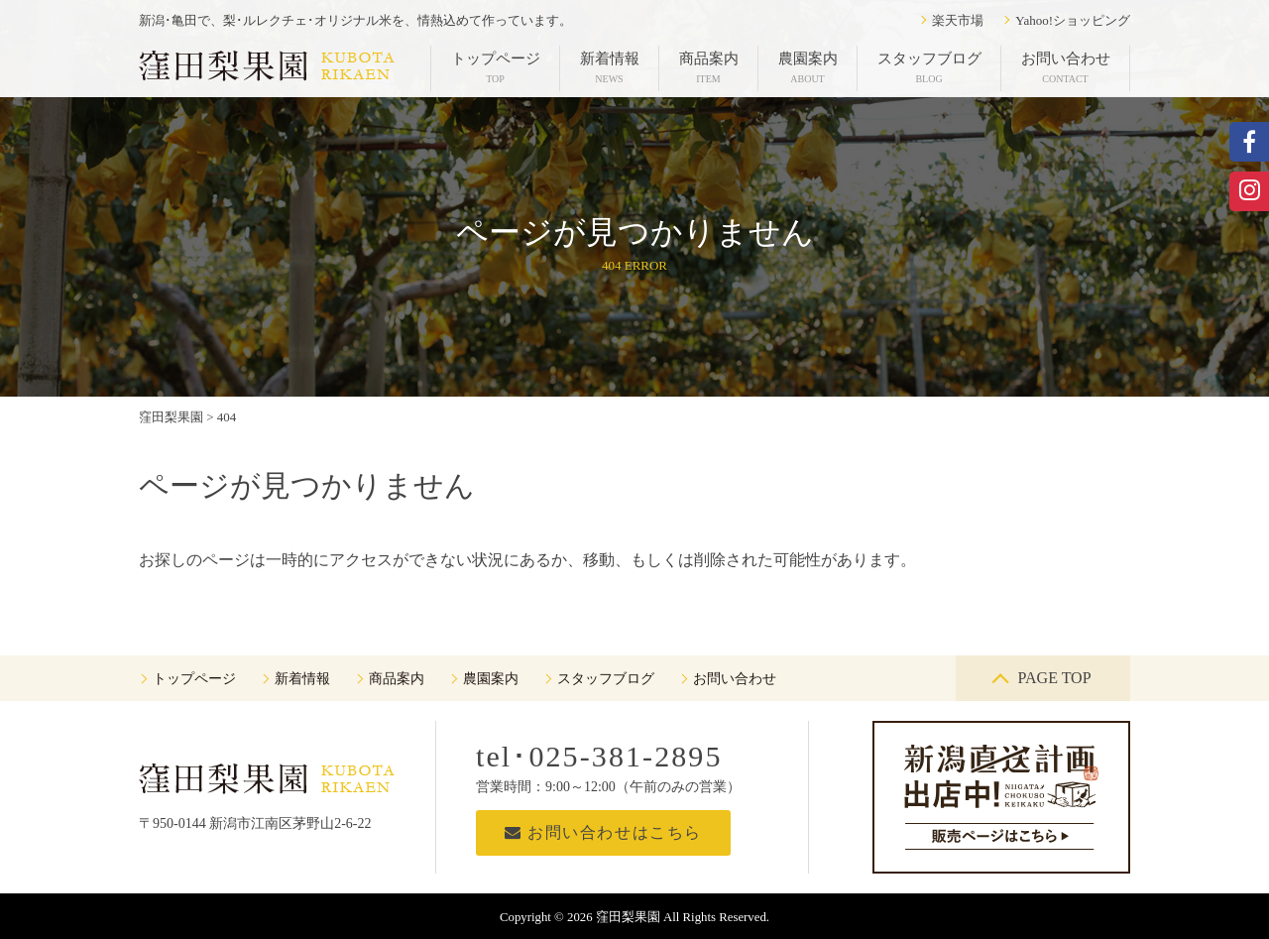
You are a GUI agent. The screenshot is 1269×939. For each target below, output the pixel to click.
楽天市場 (957, 20)
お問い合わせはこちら (603, 832)
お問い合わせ (1065, 67)
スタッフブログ (929, 67)
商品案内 (709, 67)
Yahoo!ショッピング (1072, 20)
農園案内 (808, 67)
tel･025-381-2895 (599, 756)
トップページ (495, 67)
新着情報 (609, 67)
